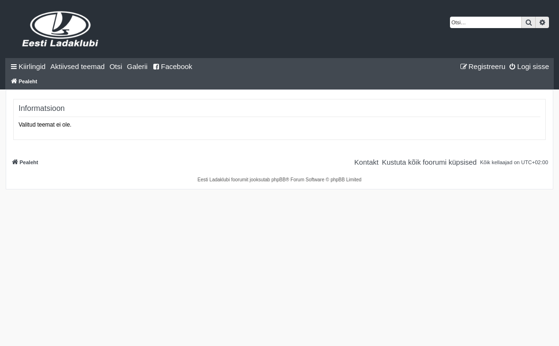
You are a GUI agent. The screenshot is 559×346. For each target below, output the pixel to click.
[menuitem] (77, 66)
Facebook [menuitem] (172, 66)
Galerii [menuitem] (137, 66)
